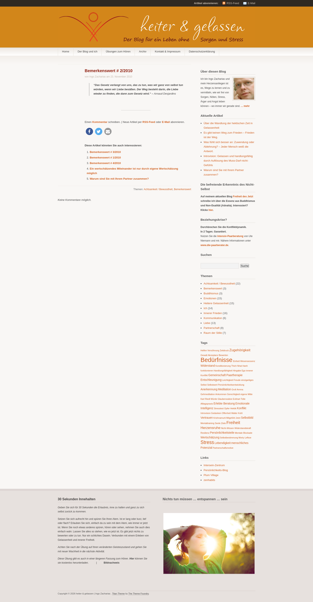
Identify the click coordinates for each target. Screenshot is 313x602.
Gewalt (204, 355)
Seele (217, 423)
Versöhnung (213, 350)
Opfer (227, 408)
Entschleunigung (211, 379)
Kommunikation (213, 318)
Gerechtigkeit (233, 394)
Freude (237, 380)
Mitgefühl (230, 418)
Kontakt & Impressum (167, 51)
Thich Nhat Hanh (239, 366)
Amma (240, 389)
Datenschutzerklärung (202, 51)
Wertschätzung (210, 437)
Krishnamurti (219, 418)
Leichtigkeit (227, 380)
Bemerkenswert (182, 189)
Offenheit (226, 413)
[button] (89, 131)
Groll (234, 389)
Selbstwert (212, 385)
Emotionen (210, 298)
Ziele (223, 423)
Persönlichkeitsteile (222, 432)
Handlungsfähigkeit (223, 370)
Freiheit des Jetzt (243, 196)
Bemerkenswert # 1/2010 (105, 157)
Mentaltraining (207, 423)
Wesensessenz (247, 361)
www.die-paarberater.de (214, 245)
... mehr (245, 106)
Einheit (236, 361)
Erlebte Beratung (224, 403)
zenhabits (209, 480)
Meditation (224, 389)
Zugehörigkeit (239, 350)
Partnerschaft (212, 327)
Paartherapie (234, 375)
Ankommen (221, 394)
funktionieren (207, 370)
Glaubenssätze (225, 399)
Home (65, 51)
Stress (207, 442)
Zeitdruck (224, 350)
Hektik (233, 408)
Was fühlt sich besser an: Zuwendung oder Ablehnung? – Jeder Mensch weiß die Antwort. (229, 147)
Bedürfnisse (217, 359)
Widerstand (208, 365)
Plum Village (211, 475)
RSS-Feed (233, 3)
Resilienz (205, 433)
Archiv (142, 51)
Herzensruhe (211, 428)
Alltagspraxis (207, 403)
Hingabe (237, 370)
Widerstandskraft (242, 428)
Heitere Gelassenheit (216, 303)
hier (210, 210)
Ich (205, 308)
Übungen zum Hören (118, 51)
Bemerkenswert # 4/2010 (105, 163)
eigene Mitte (246, 394)
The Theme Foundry (138, 593)
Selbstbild (247, 417)
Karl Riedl (205, 399)
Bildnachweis (112, 562)
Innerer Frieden (213, 313)
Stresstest (218, 408)
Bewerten (223, 355)
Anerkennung (209, 389)
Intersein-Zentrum (214, 465)
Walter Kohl (237, 413)
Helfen (204, 350)
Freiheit (233, 422)
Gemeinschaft (217, 375)
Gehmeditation (208, 394)
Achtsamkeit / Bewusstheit (158, 189)
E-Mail (251, 3)
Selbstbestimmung (229, 437)
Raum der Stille (213, 332)
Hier (131, 558)
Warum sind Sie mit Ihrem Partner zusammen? (119, 178)
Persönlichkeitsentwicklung (231, 385)
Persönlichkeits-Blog (216, 470)
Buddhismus (211, 293)
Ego (244, 370)
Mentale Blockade (243, 433)
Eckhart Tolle (239, 399)
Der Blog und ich (87, 51)
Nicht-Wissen (227, 428)
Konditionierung (223, 366)
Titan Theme (118, 593)
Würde (214, 399)
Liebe (207, 323)
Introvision (206, 413)
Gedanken (216, 413)
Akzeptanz (213, 355)
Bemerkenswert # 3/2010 (105, 152)
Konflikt (241, 408)
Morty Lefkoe (245, 437)
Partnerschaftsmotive (223, 448)
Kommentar (99, 122)
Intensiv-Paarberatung (230, 236)
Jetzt (238, 418)
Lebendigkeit (223, 443)
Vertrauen (207, 417)
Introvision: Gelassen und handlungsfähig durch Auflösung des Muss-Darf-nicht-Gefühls (228, 161)
